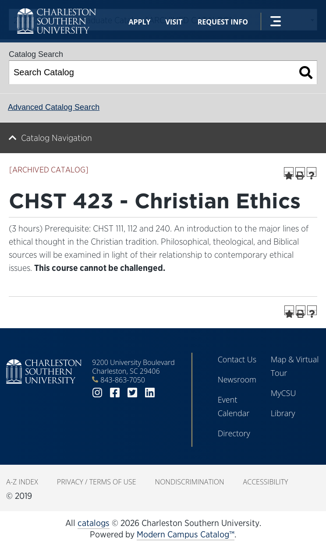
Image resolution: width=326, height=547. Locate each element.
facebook (115, 393)
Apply (139, 22)
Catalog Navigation (56, 138)
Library (283, 413)
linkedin (150, 393)
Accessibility (265, 482)
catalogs (94, 523)
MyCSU (283, 393)
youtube (167, 393)
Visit (174, 22)
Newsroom (237, 379)
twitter (132, 393)
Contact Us (237, 359)
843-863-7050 (122, 380)
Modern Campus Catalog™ (185, 534)
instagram (97, 393)
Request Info (223, 22)
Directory (234, 433)
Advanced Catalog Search (53, 107)
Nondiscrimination (189, 482)
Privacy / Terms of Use (96, 482)
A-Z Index (22, 482)
